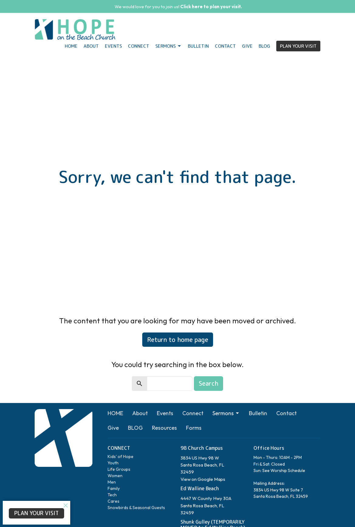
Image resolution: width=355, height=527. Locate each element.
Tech (112, 495)
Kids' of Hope (120, 456)
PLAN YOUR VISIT (298, 46)
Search (208, 383)
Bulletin (198, 46)
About (91, 46)
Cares (113, 501)
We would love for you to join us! (178, 6)
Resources (164, 427)
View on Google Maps (203, 479)
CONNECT (119, 448)
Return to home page (177, 339)
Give (247, 46)
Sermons (168, 46)
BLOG (264, 46)
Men (112, 482)
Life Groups (119, 469)
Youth (113, 463)
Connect (138, 46)
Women (115, 475)
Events (113, 46)
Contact (225, 46)
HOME (71, 46)
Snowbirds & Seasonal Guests (136, 507)
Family (114, 488)
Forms (194, 427)
